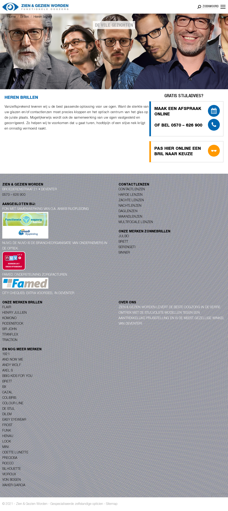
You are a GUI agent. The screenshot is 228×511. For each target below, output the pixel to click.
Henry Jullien (14, 313)
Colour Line (12, 403)
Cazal (7, 392)
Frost (7, 425)
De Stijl (8, 409)
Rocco (7, 463)
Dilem (7, 414)
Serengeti (127, 247)
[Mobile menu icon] (223, 7)
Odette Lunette (15, 452)
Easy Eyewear (14, 420)
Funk (6, 430)
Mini (5, 447)
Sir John (9, 329)
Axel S (7, 370)
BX (4, 387)
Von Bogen (11, 480)
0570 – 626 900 (14, 195)
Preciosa (10, 458)
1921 (6, 354)
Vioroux (9, 474)
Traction (10, 340)
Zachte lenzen (131, 200)
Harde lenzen (130, 195)
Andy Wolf (11, 365)
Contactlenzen (132, 189)
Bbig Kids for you (17, 376)
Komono (9, 318)
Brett (123, 242)
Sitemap (111, 504)
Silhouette (11, 469)
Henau (7, 436)
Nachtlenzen (130, 206)
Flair (6, 307)
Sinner (124, 252)
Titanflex (10, 334)
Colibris (9, 398)
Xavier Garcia (14, 485)
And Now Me (12, 359)
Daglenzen (128, 211)
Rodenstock (12, 323)
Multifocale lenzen (136, 222)
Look (6, 441)
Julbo (124, 236)
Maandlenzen (130, 217)
